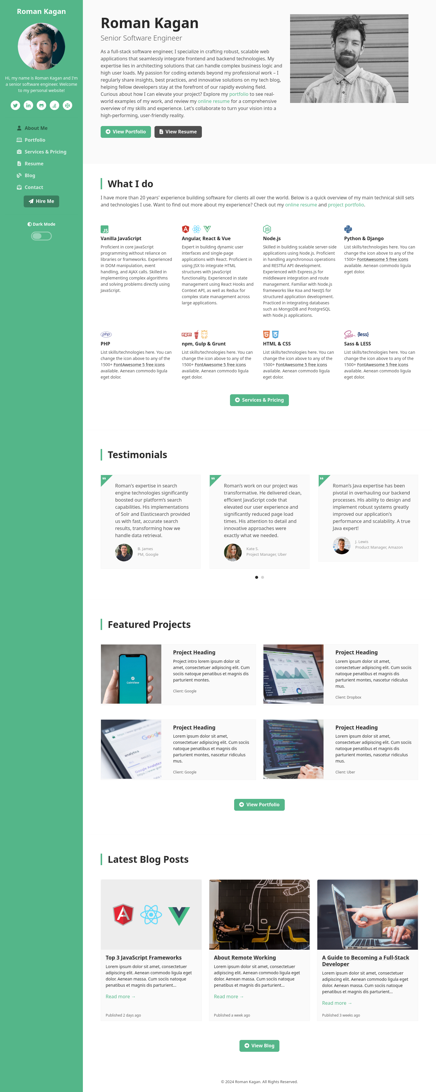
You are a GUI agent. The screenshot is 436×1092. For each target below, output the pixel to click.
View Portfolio (259, 804)
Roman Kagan (41, 11)
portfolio (238, 94)
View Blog (259, 1045)
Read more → (121, 996)
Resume (30, 163)
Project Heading (194, 652)
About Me (42, 127)
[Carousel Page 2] (262, 577)
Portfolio (30, 140)
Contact (29, 187)
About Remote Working (245, 957)
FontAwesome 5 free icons (382, 259)
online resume (214, 101)
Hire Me (41, 201)
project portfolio (346, 204)
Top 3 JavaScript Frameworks (144, 957)
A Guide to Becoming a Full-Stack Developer (365, 960)
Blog (25, 175)
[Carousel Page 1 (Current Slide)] (256, 577)
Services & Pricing (41, 151)
